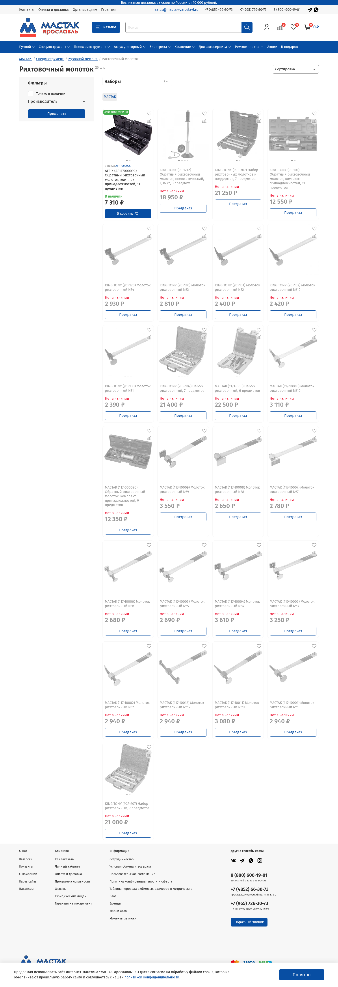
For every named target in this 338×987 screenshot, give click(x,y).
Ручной (27, 47)
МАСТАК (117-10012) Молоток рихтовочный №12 (182, 705)
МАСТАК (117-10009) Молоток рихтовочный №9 (182, 489)
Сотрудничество (122, 859)
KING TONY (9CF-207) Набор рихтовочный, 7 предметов (127, 806)
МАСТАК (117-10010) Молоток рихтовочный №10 (292, 388)
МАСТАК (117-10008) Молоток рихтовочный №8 (237, 489)
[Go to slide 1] (127, 160)
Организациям (85, 9)
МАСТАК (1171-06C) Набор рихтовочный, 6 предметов (237, 388)
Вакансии (26, 889)
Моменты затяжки (123, 918)
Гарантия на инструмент (73, 903)
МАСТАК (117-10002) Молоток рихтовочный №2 (127, 705)
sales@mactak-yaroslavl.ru (176, 9)
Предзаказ (183, 208)
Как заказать (64, 859)
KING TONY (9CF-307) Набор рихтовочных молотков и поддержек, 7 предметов (236, 174)
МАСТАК (110, 97)
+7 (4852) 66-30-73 (219, 9)
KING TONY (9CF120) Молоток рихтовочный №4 (127, 287)
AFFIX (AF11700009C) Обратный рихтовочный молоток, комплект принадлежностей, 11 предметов (125, 179)
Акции (272, 47)
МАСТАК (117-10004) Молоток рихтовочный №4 (237, 603)
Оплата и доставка (53, 9)
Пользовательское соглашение (132, 874)
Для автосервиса (215, 47)
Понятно (302, 974)
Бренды (115, 903)
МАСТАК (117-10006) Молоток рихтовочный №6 (127, 603)
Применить (56, 114)
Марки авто (118, 911)
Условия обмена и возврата (130, 866)
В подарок (289, 47)
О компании (28, 874)
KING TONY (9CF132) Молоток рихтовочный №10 (292, 287)
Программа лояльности (72, 881)
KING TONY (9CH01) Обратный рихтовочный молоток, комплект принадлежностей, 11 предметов (290, 179)
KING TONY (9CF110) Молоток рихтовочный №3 (182, 287)
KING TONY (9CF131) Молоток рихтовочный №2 (237, 287)
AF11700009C (123, 165)
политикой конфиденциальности (151, 977)
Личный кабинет (67, 866)
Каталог (106, 27)
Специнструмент (54, 47)
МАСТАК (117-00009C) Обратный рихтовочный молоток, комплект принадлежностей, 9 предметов (125, 496)
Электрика (160, 47)
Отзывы (61, 889)
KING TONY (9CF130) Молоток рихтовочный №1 (127, 388)
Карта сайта (28, 881)
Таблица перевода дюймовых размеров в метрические (151, 889)
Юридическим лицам (71, 896)
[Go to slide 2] (129, 160)
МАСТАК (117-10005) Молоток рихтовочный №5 (182, 603)
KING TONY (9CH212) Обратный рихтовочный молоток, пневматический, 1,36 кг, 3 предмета (182, 176)
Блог (113, 896)
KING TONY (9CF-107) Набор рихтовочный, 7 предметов (182, 388)
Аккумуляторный (130, 47)
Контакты (26, 9)
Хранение (185, 47)
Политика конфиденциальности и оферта (141, 881)
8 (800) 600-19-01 (287, 9)
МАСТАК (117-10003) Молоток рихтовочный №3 (292, 603)
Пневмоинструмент (92, 47)
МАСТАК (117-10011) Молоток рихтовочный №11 (237, 705)
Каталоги (25, 859)
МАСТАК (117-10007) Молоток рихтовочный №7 (292, 489)
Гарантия (108, 9)
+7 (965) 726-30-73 (253, 9)
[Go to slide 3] (185, 160)
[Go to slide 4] (187, 160)
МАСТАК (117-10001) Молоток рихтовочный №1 (292, 705)
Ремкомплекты (249, 47)
